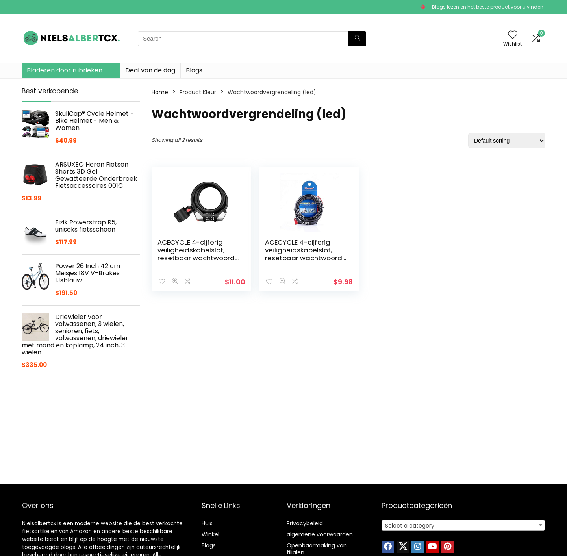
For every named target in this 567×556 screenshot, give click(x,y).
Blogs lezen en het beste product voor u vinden (487, 7)
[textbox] (463, 525)
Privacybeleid (305, 523)
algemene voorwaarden (320, 534)
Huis (207, 523)
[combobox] (463, 525)
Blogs (194, 70)
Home (160, 92)
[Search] (357, 38)
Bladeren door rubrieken (64, 70)
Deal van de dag (150, 70)
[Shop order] (506, 140)
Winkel (210, 534)
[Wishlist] (512, 35)
